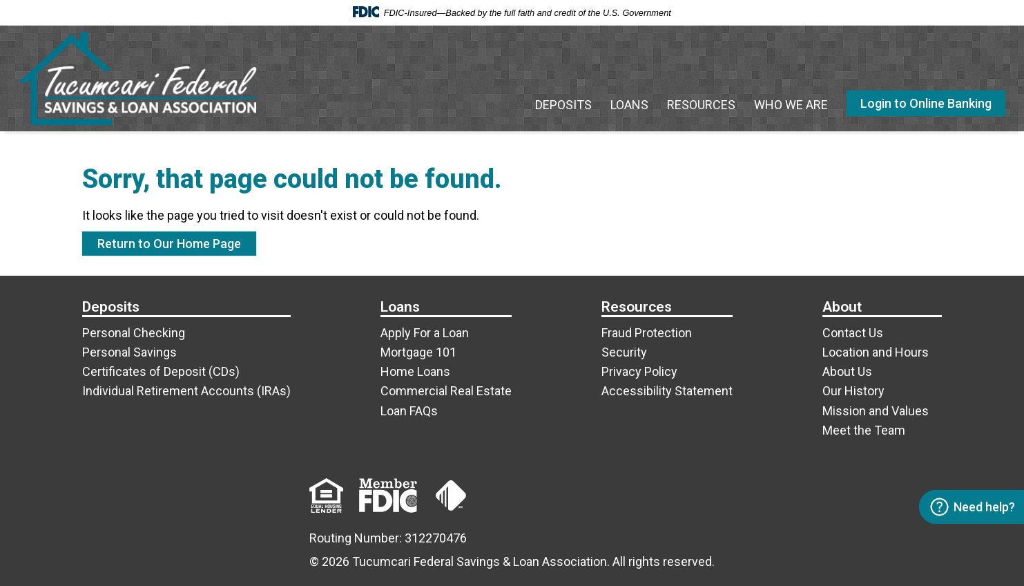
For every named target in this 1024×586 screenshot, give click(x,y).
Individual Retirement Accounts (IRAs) (186, 391)
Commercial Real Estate (446, 391)
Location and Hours (875, 352)
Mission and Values (875, 411)
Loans (629, 104)
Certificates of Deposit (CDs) (161, 371)
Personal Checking (133, 332)
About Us (847, 371)
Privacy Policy (639, 371)
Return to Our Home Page (169, 243)
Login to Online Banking (926, 103)
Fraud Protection (646, 332)
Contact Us (852, 332)
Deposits (563, 104)
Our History (853, 391)
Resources (701, 104)
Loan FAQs (409, 411)
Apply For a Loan (424, 332)
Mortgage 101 (418, 352)
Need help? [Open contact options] (972, 507)
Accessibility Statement (667, 391)
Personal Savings (129, 352)
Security (624, 352)
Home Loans (415, 371)
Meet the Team (863, 430)
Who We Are (791, 104)
